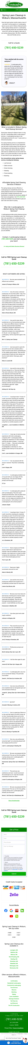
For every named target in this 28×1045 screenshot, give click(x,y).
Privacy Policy (15, 869)
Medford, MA (14, 952)
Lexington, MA (14, 950)
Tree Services (14, 987)
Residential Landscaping (14, 983)
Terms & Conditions (18, 1028)
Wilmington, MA (14, 965)
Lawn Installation (14, 996)
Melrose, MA (14, 954)
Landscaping (14, 981)
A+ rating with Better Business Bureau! (14, 246)
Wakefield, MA (14, 963)
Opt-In (6, 862)
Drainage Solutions (14, 998)
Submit (14, 874)
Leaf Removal (14, 1003)
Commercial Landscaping (14, 985)
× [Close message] (21, 1037)
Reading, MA (14, 959)
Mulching (13, 992)
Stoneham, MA (14, 961)
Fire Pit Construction (14, 1005)
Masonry (14, 990)
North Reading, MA (14, 957)
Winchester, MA (14, 968)
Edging (14, 994)
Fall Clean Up (14, 1001)
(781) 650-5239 (21, 10)
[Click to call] (14, 1043)
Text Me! (7, 856)
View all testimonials (13, 800)
